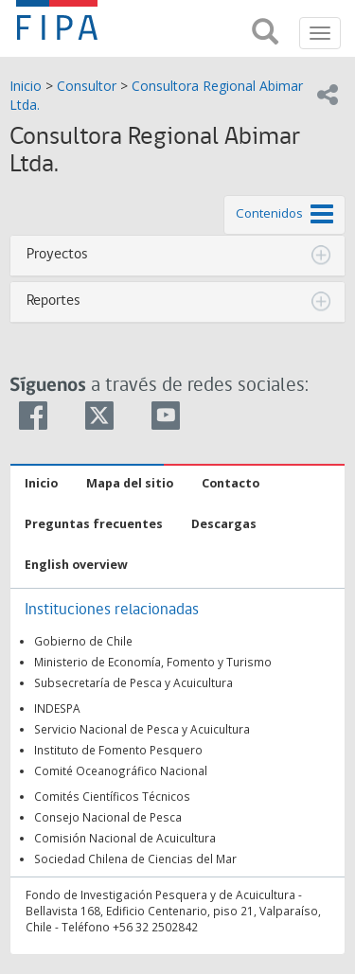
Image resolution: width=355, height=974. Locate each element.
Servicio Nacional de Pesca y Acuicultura (142, 728)
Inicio (25, 86)
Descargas (224, 524)
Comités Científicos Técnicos (112, 796)
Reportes (53, 301)
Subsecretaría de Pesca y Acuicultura (133, 682)
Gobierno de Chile (83, 640)
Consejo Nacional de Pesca (108, 816)
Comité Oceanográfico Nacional (120, 770)
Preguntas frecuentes (94, 524)
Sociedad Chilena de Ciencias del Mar (135, 858)
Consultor (86, 86)
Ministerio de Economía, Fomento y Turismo (153, 661)
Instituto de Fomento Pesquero (118, 749)
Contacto (230, 483)
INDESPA (57, 708)
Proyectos (57, 254)
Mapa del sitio (129, 483)
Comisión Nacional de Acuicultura (125, 837)
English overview (76, 565)
